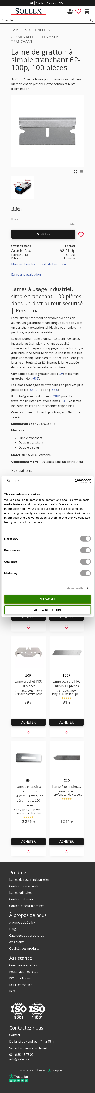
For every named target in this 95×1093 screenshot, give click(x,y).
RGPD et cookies (20, 985)
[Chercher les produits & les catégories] (43, 20)
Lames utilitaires (20, 893)
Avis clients (17, 942)
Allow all (47, 599)
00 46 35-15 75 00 (21, 1055)
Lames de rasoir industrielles (29, 880)
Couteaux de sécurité (24, 886)
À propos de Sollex (22, 922)
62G (63, 401)
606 (35, 379)
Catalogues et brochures (26, 935)
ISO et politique (20, 978)
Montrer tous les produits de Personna (38, 264)
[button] (5, 11)
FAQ (12, 991)
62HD (56, 396)
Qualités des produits (24, 948)
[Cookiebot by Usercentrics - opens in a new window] (74, 481)
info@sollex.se (19, 1059)
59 (61, 374)
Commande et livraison (25, 965)
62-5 (55, 390)
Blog (12, 929)
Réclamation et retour (24, 972)
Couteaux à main (21, 899)
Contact (14, 1035)
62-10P (34, 390)
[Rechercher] (91, 20)
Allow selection (47, 609)
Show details (75, 588)
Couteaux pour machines (26, 906)
